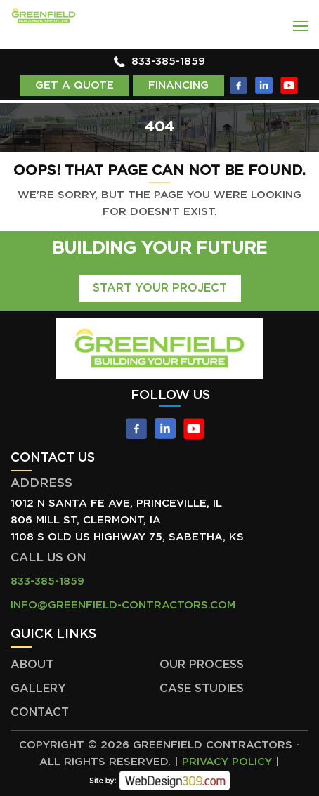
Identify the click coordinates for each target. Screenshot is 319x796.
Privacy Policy (227, 762)
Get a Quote (74, 85)
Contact (40, 712)
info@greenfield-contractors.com (123, 605)
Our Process (202, 664)
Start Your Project (160, 288)
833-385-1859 (168, 61)
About (32, 664)
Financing (178, 85)
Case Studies (202, 688)
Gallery (38, 688)
